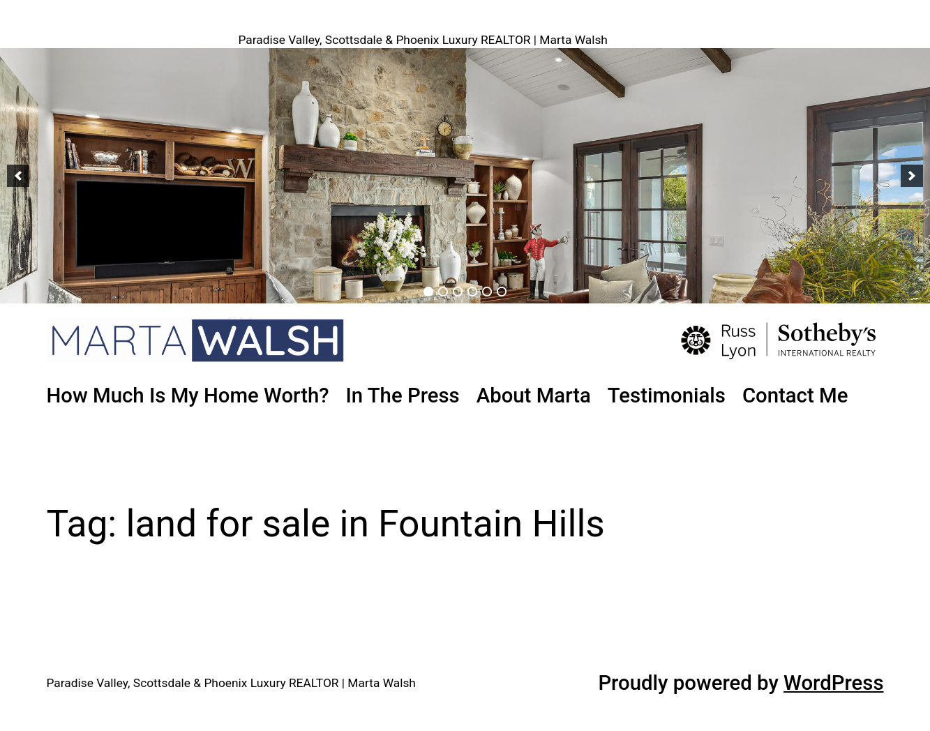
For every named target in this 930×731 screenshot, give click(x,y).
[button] (18, 176)
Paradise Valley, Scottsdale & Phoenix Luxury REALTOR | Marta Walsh (423, 40)
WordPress (833, 683)
